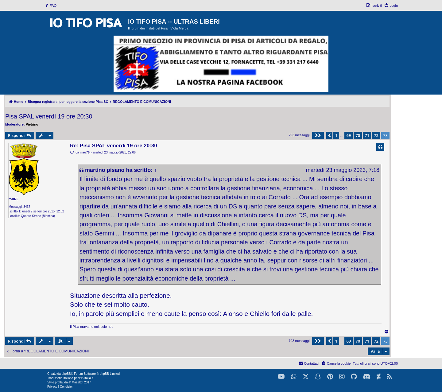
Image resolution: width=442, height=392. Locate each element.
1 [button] (336, 135)
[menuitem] (50, 5)
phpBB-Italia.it (83, 378)
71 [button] (367, 135)
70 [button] (357, 135)
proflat (59, 382)
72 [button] (376, 135)
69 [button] (348, 135)
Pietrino (32, 124)
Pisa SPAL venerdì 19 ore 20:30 (48, 116)
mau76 (13, 199)
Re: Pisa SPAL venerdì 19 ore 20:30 (113, 146)
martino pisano (105, 170)
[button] (318, 135)
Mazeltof (77, 382)
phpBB (66, 373)
